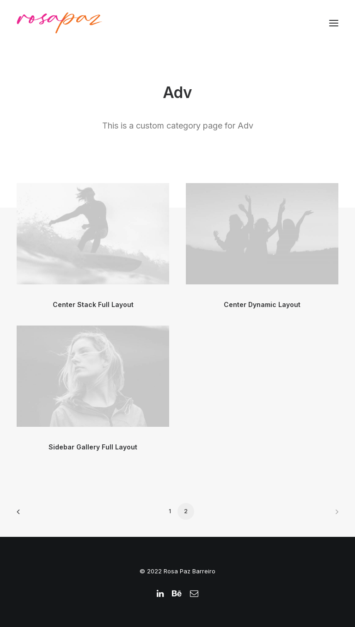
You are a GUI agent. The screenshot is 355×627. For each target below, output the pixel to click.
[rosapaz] (60, 22)
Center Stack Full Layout (93, 304)
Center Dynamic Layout (262, 304)
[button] (333, 23)
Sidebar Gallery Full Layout (93, 447)
